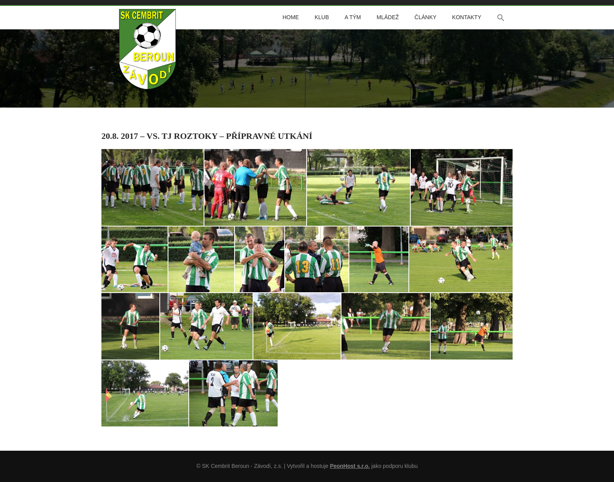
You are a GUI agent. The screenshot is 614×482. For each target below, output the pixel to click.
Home (290, 17)
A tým (353, 17)
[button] (501, 17)
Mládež (388, 17)
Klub (321, 17)
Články (426, 17)
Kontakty (466, 17)
